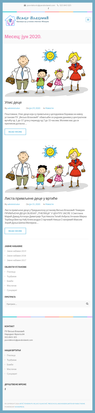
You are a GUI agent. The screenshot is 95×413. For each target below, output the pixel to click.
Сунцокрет (12, 290)
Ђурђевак (12, 276)
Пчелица (11, 271)
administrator (14, 108)
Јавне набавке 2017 (16, 260)
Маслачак (12, 285)
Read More (15, 131)
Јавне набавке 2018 (16, 255)
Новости (49, 108)
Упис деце (13, 102)
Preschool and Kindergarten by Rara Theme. (66, 404)
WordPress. (19, 407)
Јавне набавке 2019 (16, 251)
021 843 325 (64, 5)
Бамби (10, 281)
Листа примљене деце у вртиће (31, 198)
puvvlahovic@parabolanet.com (39, 5)
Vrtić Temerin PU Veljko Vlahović (33, 404)
